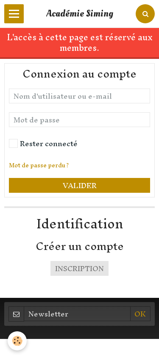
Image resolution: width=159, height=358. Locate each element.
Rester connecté (43, 143)
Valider (80, 185)
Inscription (79, 268)
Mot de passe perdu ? (39, 165)
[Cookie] (17, 340)
